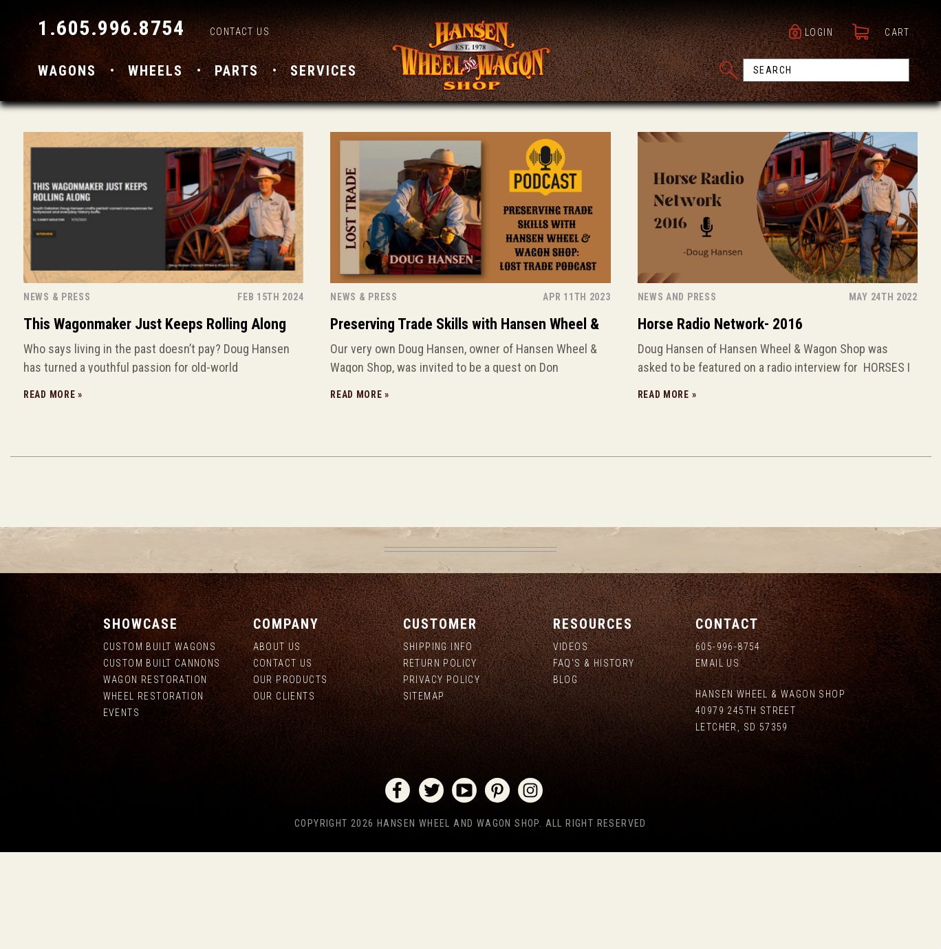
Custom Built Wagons (160, 744)
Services (323, 71)
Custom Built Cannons (162, 760)
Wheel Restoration (153, 793)
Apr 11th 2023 (576, 394)
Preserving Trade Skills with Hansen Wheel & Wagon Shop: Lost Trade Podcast (464, 423)
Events (121, 810)
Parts (237, 71)
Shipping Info (438, 744)
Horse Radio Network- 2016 (720, 421)
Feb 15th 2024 (270, 394)
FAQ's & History (594, 760)
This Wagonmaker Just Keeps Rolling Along (154, 421)
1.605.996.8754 (111, 28)
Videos (570, 744)
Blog (565, 777)
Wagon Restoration (155, 777)
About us (277, 744)
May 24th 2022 (883, 394)
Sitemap (424, 793)
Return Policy (440, 760)
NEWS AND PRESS (677, 394)
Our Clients (284, 793)
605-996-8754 (728, 744)
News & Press (56, 394)
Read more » (53, 492)
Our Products (290, 777)
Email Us (717, 760)
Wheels (155, 71)
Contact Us (240, 31)
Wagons (67, 71)
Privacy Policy (442, 777)
